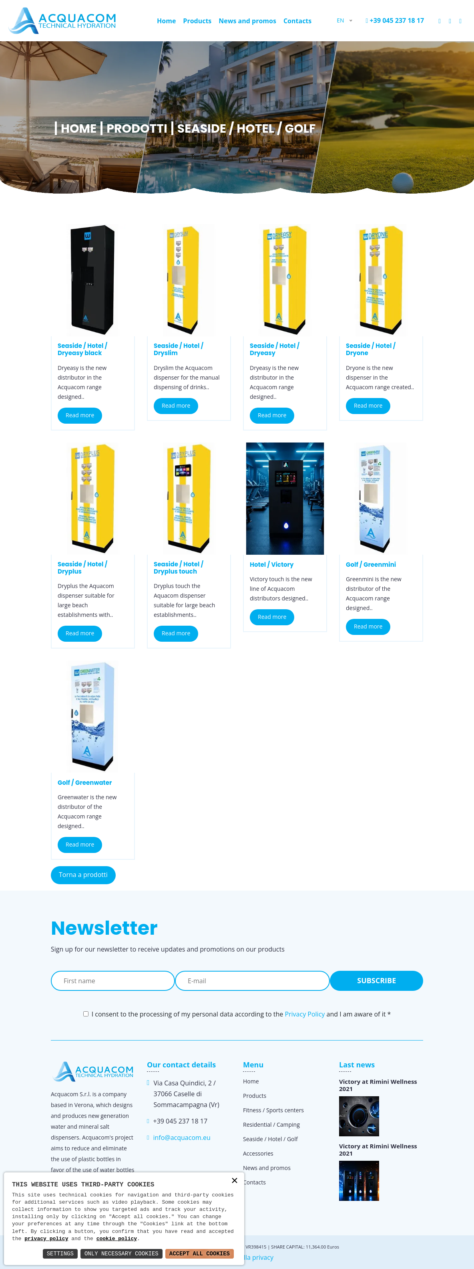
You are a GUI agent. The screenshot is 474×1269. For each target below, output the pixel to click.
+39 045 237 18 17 (395, 20)
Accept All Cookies (199, 1253)
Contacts (297, 20)
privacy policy (46, 1239)
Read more (80, 415)
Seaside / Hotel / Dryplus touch (178, 568)
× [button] (234, 1181)
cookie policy (116, 1239)
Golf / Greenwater (85, 782)
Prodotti (136, 128)
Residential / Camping (271, 1124)
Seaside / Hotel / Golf (270, 1139)
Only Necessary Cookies (121, 1253)
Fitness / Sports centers (273, 1110)
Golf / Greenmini (371, 564)
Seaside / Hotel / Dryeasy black (82, 349)
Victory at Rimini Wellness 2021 (378, 1085)
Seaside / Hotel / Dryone (371, 349)
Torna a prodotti (83, 874)
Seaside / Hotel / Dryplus (82, 568)
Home (166, 20)
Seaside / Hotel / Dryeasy (274, 349)
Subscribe (376, 980)
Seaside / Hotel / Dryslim (178, 349)
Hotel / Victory (271, 564)
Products (197, 20)
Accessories (258, 1153)
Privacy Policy (305, 1014)
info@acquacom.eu (181, 1137)
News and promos (247, 20)
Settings (60, 1253)
